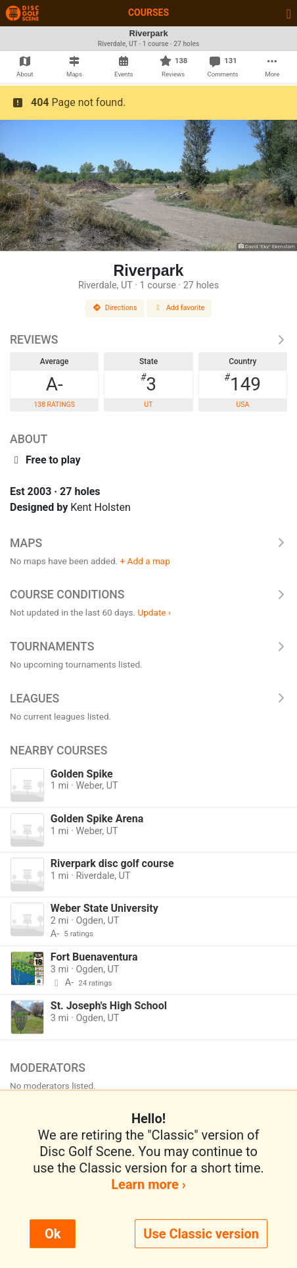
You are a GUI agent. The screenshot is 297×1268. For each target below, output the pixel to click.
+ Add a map (145, 561)
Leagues (148, 698)
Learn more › (148, 1184)
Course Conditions (148, 594)
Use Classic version (201, 1234)
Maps (148, 543)
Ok (52, 1234)
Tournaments (148, 646)
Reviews (148, 339)
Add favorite (179, 308)
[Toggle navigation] (289, 13)
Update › (154, 612)
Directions (115, 308)
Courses (148, 12)
